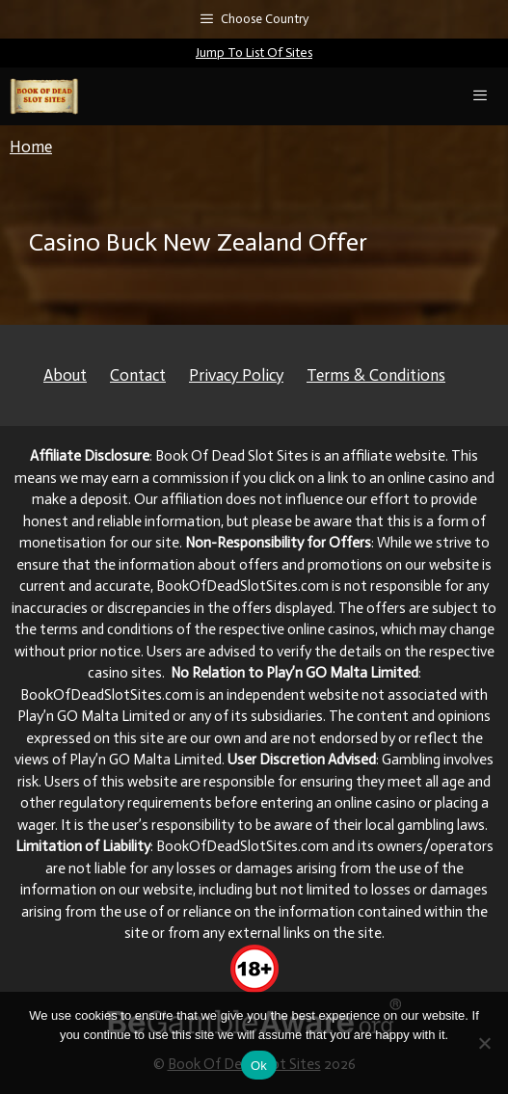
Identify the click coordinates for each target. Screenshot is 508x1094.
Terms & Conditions (376, 375)
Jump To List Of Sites (254, 52)
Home (31, 146)
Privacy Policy (236, 375)
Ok (259, 1065)
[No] (484, 1043)
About (65, 375)
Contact (138, 375)
